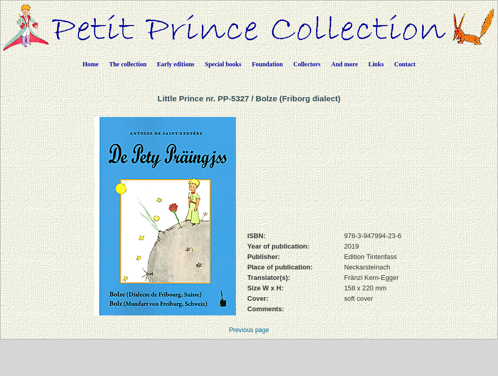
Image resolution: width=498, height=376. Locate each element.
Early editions (176, 64)
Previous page (249, 330)
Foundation (267, 64)
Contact (405, 64)
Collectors (307, 64)
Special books (223, 64)
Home (91, 64)
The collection (127, 64)
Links (375, 64)
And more (344, 64)
